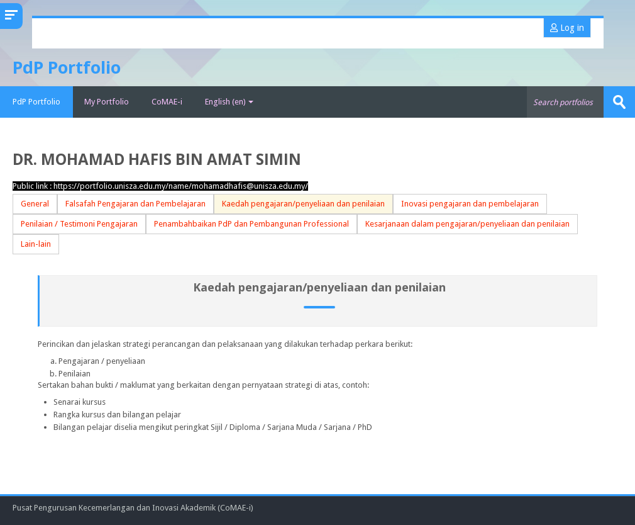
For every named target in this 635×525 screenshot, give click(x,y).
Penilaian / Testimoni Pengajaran (79, 224)
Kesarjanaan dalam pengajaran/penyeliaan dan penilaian (467, 224)
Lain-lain (36, 244)
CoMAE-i (167, 101)
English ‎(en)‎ (229, 101)
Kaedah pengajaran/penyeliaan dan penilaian (303, 203)
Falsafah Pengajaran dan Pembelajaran (135, 203)
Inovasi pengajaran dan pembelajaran (470, 203)
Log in (567, 28)
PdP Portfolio (36, 101)
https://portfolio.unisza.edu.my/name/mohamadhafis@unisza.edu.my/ (180, 186)
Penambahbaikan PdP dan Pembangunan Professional (251, 224)
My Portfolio (106, 101)
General (35, 203)
